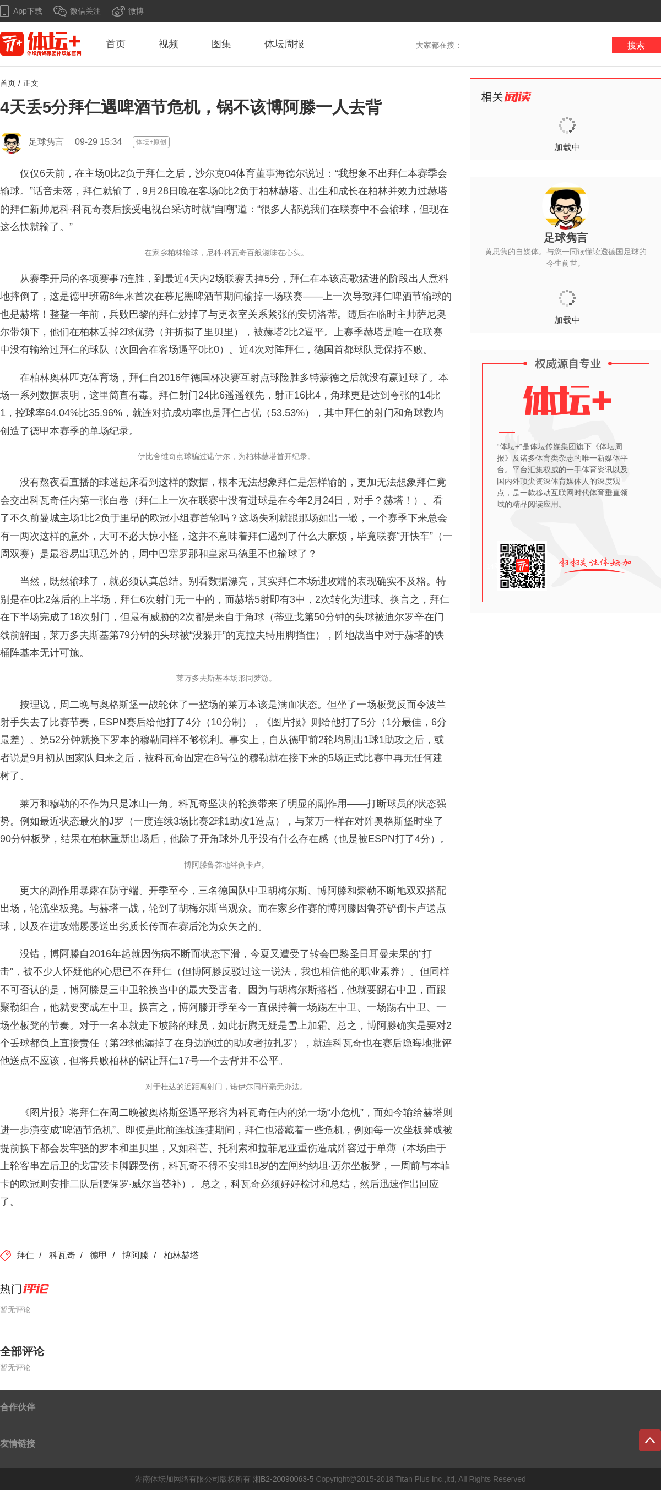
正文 (31, 83)
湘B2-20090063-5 (283, 1479)
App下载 (27, 11)
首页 (116, 44)
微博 (136, 11)
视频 (168, 44)
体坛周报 (284, 44)
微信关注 (85, 11)
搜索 (636, 45)
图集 (221, 44)
